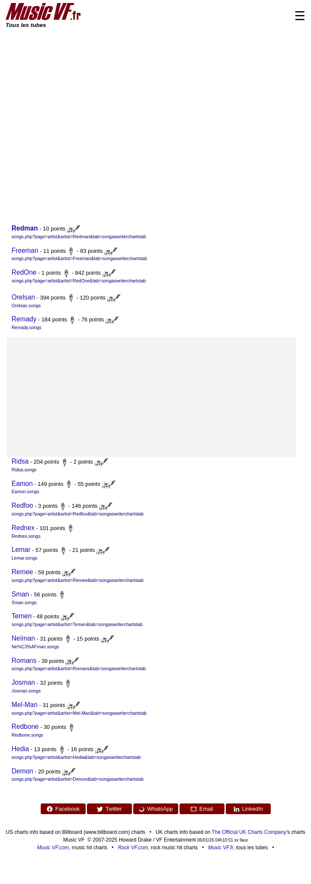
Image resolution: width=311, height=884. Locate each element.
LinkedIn (248, 809)
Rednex (23, 527)
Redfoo (22, 505)
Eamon (22, 483)
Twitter (109, 809)
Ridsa (20, 461)
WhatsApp (155, 809)
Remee (22, 571)
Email (201, 809)
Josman (23, 682)
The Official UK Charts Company (249, 832)
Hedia (20, 748)
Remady (24, 319)
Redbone (25, 726)
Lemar (21, 549)
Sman (20, 594)
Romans (24, 660)
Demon (22, 771)
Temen (22, 616)
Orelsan (23, 297)
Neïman (23, 638)
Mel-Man (25, 704)
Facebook (63, 809)
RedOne (24, 272)
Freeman (25, 250)
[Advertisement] (82, 116)
